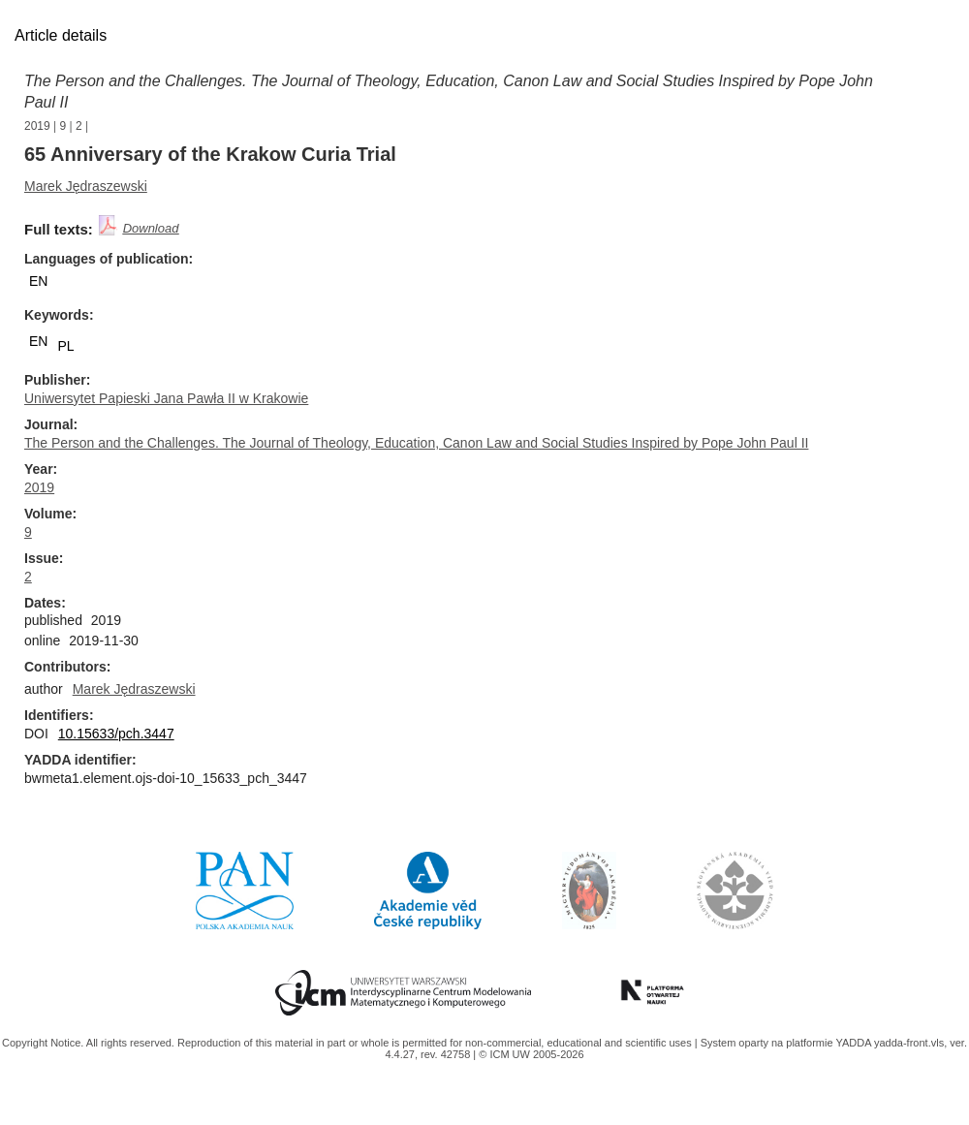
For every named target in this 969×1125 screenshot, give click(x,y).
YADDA (854, 1042)
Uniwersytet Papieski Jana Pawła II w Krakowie (166, 398)
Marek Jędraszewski (85, 186)
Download (151, 228)
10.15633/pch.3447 (116, 733)
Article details (61, 35)
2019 (37, 126)
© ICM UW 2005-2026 (531, 1054)
